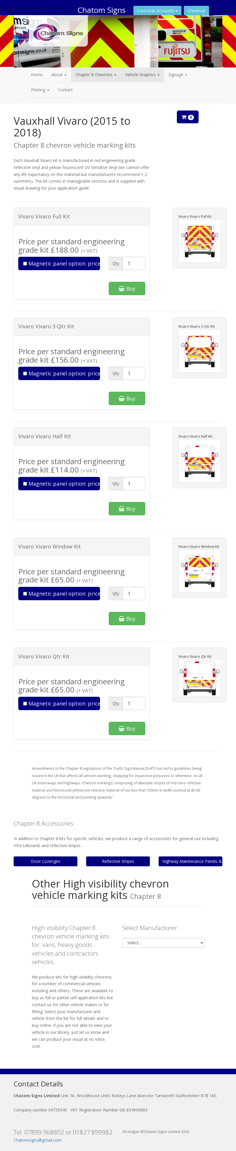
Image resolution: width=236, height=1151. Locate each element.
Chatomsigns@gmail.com (37, 1140)
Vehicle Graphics (142, 74)
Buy (127, 288)
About (59, 74)
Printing (40, 89)
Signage (177, 74)
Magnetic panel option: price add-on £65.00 (61, 483)
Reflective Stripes (118, 861)
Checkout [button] (196, 10)
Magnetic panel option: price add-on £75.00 (61, 373)
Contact (65, 89)
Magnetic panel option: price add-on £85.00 (61, 263)
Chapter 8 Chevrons (96, 74)
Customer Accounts (157, 10)
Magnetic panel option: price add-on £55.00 (61, 593)
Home (37, 74)
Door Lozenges (45, 861)
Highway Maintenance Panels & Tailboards (192, 861)
